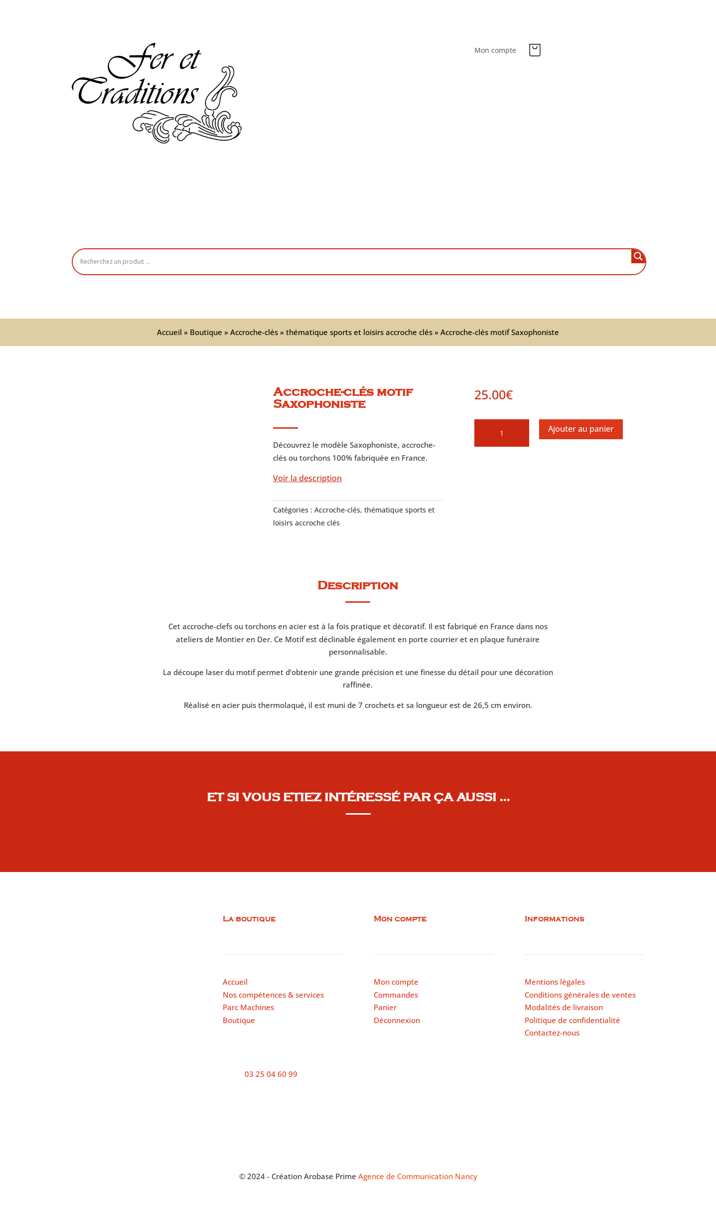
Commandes (396, 995)
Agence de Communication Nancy (417, 1176)
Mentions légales (555, 982)
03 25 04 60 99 (271, 1074)
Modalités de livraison (564, 1007)
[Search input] (354, 261)
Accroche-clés (254, 332)
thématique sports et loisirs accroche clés (359, 332)
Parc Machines (248, 1007)
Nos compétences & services (273, 995)
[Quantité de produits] (501, 433)
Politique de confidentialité (572, 1020)
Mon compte (495, 51)
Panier (385, 1007)
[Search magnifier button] (638, 256)
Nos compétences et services (334, 232)
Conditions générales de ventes (580, 995)
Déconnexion (397, 1020)
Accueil (204, 232)
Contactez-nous (498, 232)
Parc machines (427, 232)
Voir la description (307, 478)
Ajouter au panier (581, 428)
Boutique (251, 232)
